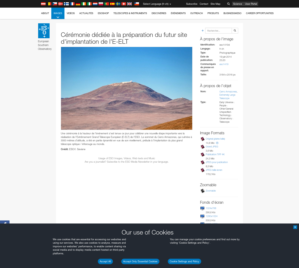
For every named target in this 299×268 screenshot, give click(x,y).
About (45, 13)
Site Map (215, 3)
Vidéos (71, 13)
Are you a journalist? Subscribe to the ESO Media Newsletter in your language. (127, 161)
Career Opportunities (260, 13)
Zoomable (211, 190)
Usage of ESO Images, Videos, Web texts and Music (126, 158)
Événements (178, 13)
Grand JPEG (212, 146)
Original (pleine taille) (215, 138)
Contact (204, 3)
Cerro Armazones (228, 91)
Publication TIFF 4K (215, 154)
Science (237, 3)
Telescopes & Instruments (130, 13)
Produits (213, 13)
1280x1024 (212, 216)
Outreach (196, 13)
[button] (217, 143)
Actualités (86, 13)
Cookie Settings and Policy (184, 261)
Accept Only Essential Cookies (140, 261)
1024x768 (211, 208)
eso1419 (223, 64)
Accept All (105, 261)
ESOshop (103, 13)
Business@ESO (232, 13)
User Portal (251, 3)
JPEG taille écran (214, 170)
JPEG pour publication (217, 162)
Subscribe (191, 3)
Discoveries (159, 13)
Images (57, 15)
